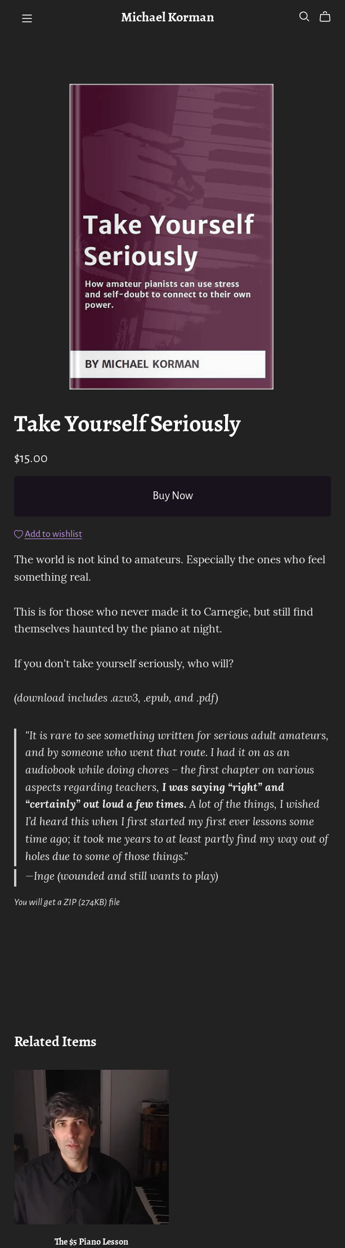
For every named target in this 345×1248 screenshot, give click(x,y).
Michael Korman (167, 18)
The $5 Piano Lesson (91, 1242)
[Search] (304, 16)
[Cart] (329, 16)
